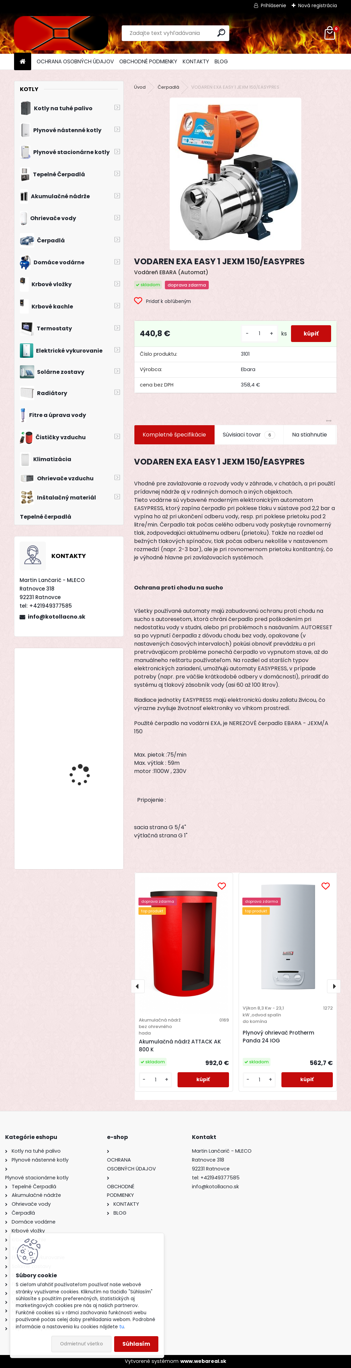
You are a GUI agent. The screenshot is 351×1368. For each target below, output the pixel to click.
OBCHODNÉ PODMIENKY (148, 61)
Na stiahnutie (309, 435)
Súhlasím (136, 1344)
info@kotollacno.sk (56, 617)
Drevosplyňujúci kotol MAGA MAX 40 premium (87, 818)
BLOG (221, 61)
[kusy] (257, 334)
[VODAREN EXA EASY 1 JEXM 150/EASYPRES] (235, 174)
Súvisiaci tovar (249, 435)
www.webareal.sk (203, 1361)
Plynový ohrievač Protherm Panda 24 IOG (278, 1036)
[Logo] (61, 33)
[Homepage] (22, 61)
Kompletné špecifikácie (174, 435)
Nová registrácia (317, 5)
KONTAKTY (196, 61)
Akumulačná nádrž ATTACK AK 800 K (180, 1045)
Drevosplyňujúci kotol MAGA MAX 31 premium (86, 749)
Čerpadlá (168, 87)
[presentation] (138, 986)
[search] (221, 33)
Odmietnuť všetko (81, 1344)
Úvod (140, 87)
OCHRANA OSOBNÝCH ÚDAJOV (75, 61)
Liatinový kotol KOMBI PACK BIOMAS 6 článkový (88, 683)
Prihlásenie (273, 5)
